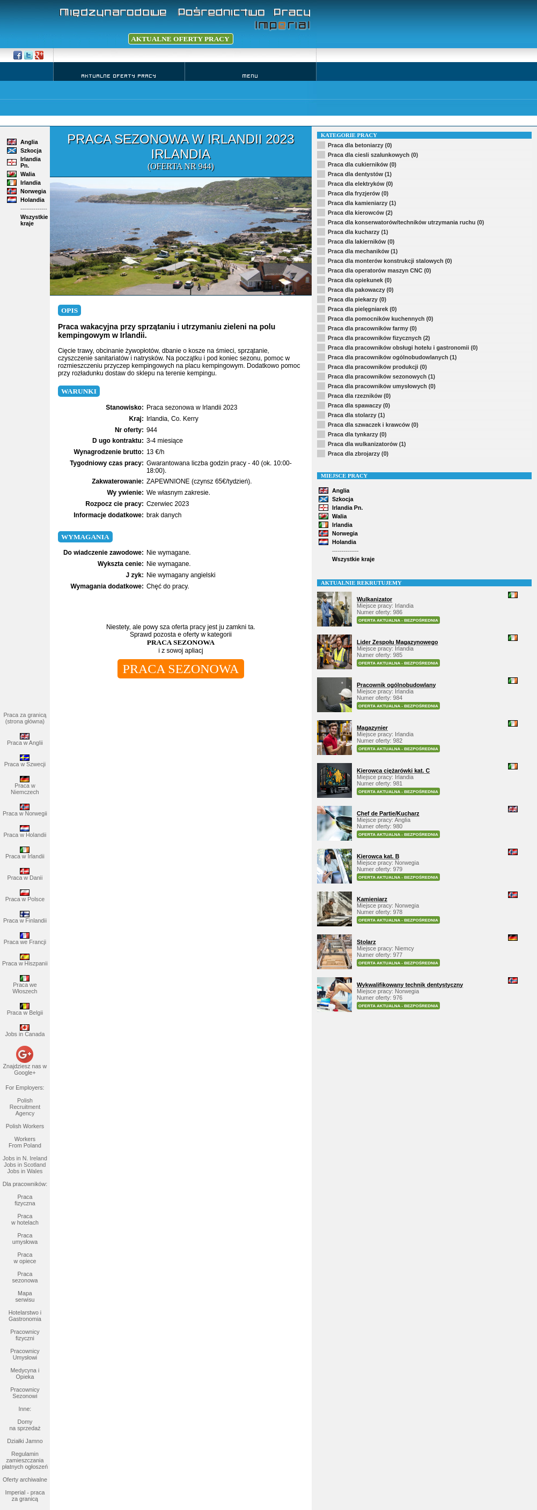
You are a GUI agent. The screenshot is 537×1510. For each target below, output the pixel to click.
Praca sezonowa (25, 1277)
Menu (250, 76)
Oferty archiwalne (25, 1479)
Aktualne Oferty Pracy (119, 76)
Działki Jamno (24, 1441)
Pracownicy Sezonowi (24, 1392)
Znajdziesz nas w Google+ (25, 1069)
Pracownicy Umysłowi (24, 1354)
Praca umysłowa (25, 1238)
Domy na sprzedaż (24, 1424)
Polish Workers (25, 1126)
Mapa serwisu (24, 1296)
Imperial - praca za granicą (25, 1495)
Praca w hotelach (25, 1219)
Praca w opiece (24, 1257)
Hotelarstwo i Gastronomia (25, 1315)
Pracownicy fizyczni (24, 1334)
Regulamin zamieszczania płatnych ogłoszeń (25, 1460)
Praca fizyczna (24, 1200)
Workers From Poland (25, 1142)
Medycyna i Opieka (24, 1373)
